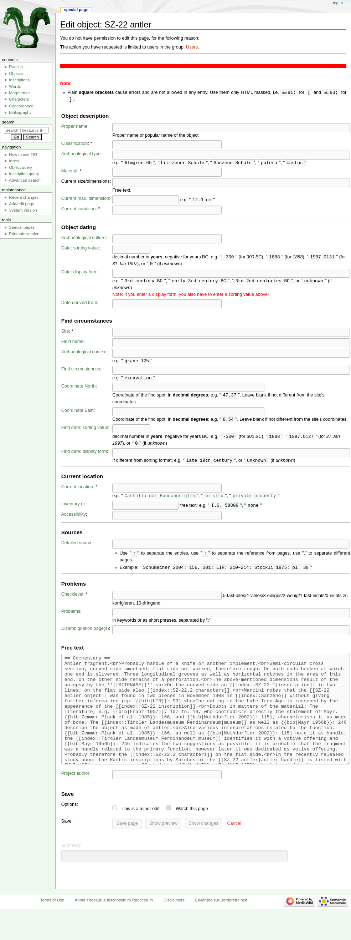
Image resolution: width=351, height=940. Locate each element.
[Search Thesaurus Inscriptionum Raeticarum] (26, 130)
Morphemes (19, 93)
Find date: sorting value (84, 431)
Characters (19, 99)
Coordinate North (78, 388)
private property (254, 500)
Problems (71, 617)
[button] (234, 850)
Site (65, 333)
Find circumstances (80, 371)
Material (69, 172)
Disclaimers (174, 927)
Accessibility (73, 519)
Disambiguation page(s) (85, 634)
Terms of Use (52, 927)
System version (23, 210)
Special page (76, 9)
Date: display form (79, 273)
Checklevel (72, 599)
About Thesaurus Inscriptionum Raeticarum (114, 927)
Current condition (78, 209)
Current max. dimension (85, 199)
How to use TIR (23, 154)
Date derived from (79, 304)
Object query (20, 167)
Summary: (71, 872)
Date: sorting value (80, 249)
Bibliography (20, 112)
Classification (74, 144)
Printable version (24, 234)
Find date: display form (84, 455)
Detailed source (77, 547)
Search (8, 122)
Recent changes (23, 197)
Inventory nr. (73, 508)
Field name (72, 343)
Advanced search (25, 180)
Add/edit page (21, 204)
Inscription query (24, 174)
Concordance (21, 106)
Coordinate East (77, 413)
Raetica (16, 67)
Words (15, 86)
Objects (16, 73)
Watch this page (192, 835)
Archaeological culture (83, 238)
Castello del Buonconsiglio (159, 500)
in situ (213, 500)
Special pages (22, 227)
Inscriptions (19, 80)
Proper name (74, 127)
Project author (75, 800)
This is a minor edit (140, 835)
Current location (77, 491)
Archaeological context (84, 354)
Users (192, 47)
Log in (338, 3)
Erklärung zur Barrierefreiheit (221, 927)
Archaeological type (81, 154)
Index (14, 161)
